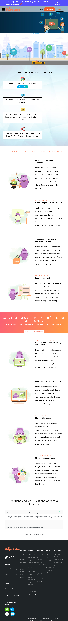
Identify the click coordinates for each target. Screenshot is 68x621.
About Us (22, 559)
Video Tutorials (50, 567)
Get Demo (60, 9)
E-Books (48, 558)
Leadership (23, 563)
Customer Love (22, 555)
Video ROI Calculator (57, 555)
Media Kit (22, 578)
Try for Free (49, 9)
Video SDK (40, 578)
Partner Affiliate (22, 570)
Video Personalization (32, 562)
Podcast (48, 564)
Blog (47, 554)
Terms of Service (31, 619)
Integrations (31, 571)
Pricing (30, 574)
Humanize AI (31, 588)
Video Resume (58, 559)
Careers (22, 566)
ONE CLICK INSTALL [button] (23, 86)
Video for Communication (41, 564)
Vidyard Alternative (31, 578)
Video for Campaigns (40, 558)
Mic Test (56, 566)
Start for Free (32, 594)
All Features (31, 554)
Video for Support (39, 569)
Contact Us (23, 574)
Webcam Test (58, 563)
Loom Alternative (31, 584)
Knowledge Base (49, 571)
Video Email (31, 558)
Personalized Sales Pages (32, 567)
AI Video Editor (32, 591)
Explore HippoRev (58, 3)
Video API (39, 581)
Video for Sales (41, 554)
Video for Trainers (39, 574)
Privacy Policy (45, 619)
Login (41, 9)
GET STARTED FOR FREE (54, 77)
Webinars (48, 561)
